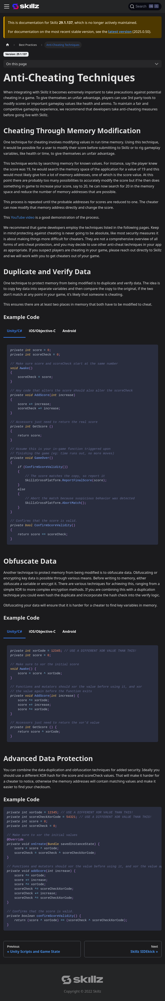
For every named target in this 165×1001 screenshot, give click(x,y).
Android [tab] (69, 330)
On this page (16, 64)
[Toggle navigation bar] (6, 6)
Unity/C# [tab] (14, 330)
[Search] (145, 6)
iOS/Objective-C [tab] (42, 330)
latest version (120, 31)
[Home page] (7, 45)
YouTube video (23, 217)
